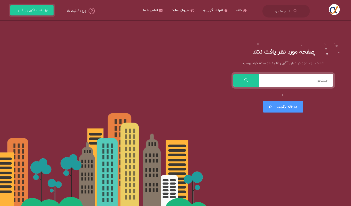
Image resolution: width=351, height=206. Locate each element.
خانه (242, 10)
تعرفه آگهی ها (215, 10)
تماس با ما (153, 10)
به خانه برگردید (282, 106)
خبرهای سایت (183, 10)
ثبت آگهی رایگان (32, 10)
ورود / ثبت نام (76, 11)
